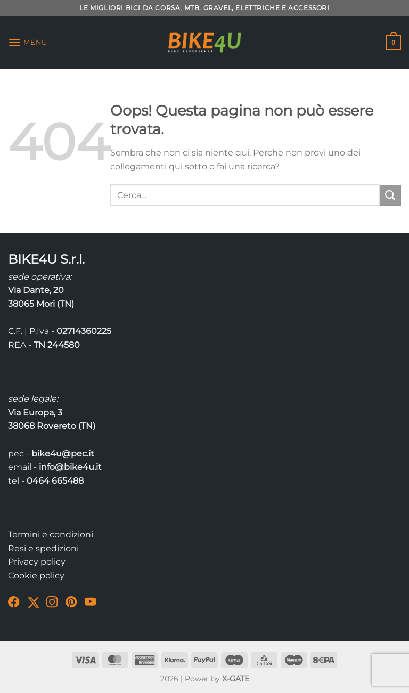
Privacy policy (37, 562)
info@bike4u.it (70, 467)
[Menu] (27, 42)
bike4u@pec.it (62, 454)
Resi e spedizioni (43, 548)
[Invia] (390, 195)
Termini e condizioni (50, 534)
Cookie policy (36, 575)
